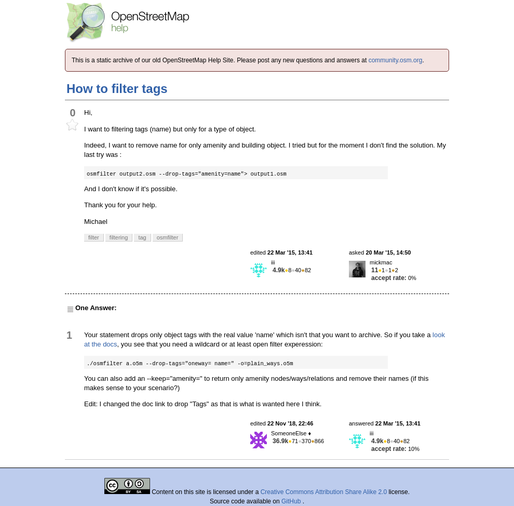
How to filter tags (117, 89)
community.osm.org (396, 60)
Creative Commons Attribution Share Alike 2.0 (324, 492)
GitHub (292, 501)
